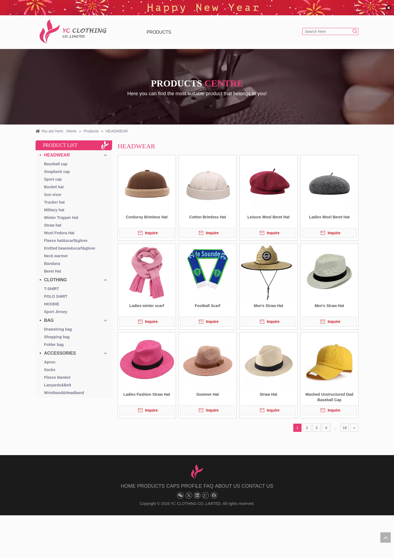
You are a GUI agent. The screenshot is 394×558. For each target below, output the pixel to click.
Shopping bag (56, 333)
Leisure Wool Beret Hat (268, 213)
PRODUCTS (151, 482)
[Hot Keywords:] (355, 27)
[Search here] (327, 27)
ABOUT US (227, 482)
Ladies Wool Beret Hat (329, 213)
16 (345, 424)
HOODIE (51, 300)
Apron (49, 358)
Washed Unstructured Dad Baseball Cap (329, 393)
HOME (128, 482)
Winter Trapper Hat (61, 214)
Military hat (54, 206)
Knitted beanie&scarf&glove (69, 244)
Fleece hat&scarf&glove (66, 237)
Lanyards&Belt (57, 381)
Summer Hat (207, 390)
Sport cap (53, 175)
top (385, 537)
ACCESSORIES (60, 349)
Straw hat (52, 221)
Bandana (52, 260)
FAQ (208, 482)
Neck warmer (56, 252)
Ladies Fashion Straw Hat (146, 390)
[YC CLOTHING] (74, 27)
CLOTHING (55, 276)
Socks (49, 366)
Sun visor (53, 191)
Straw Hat (268, 390)
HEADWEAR (57, 151)
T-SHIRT (51, 285)
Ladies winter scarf (146, 302)
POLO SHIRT (56, 292)
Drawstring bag (58, 325)
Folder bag (54, 341)
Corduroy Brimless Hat (146, 213)
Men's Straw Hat (268, 302)
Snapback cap (57, 168)
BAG (49, 316)
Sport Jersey (55, 308)
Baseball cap (56, 160)
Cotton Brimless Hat (207, 213)
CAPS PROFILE (184, 482)
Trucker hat (54, 198)
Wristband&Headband (64, 389)
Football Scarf (207, 302)
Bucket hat (54, 183)
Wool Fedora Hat (59, 229)
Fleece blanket (57, 373)
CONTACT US (257, 482)
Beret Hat (52, 267)
